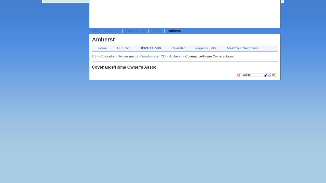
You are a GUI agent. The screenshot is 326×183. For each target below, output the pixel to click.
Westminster (136, 31)
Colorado (112, 31)
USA (95, 31)
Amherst (175, 56)
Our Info (123, 48)
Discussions (150, 48)
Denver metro (127, 56)
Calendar (178, 48)
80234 (156, 31)
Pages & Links (205, 48)
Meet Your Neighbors (242, 48)
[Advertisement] (183, 14)
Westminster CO (153, 56)
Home (102, 48)
